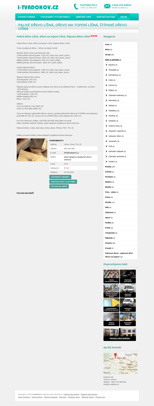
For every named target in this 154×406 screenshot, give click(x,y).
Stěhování (62, 397)
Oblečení (110, 212)
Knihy (109, 228)
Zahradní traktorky (118, 95)
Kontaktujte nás (106, 17)
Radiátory (114, 110)
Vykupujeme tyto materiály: (56, 17)
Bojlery (113, 90)
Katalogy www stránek (89, 394)
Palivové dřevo (37, 397)
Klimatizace (115, 75)
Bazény (113, 65)
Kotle (112, 80)
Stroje (109, 54)
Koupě (109, 248)
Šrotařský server (74, 397)
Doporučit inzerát (60, 177)
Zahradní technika (117, 156)
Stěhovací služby (87, 397)
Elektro (109, 182)
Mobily (109, 187)
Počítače (110, 177)
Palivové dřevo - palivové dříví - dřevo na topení (119, 255)
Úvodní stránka (26, 17)
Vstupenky (111, 233)
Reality (110, 167)
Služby (110, 202)
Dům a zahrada (113, 60)
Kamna (113, 85)
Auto (108, 44)
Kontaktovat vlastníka (63, 181)
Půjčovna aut (100, 397)
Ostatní (113, 161)
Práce (109, 197)
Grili (111, 146)
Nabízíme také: (83, 17)
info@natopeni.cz (71, 153)
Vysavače (114, 141)
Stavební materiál (117, 131)
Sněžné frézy (115, 126)
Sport (109, 217)
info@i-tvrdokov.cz (120, 7)
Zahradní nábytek (117, 151)
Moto (108, 49)
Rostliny (113, 116)
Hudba (109, 223)
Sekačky (113, 121)
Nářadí (113, 105)
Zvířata (109, 172)
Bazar (124, 17)
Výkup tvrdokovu (24, 397)
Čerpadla (114, 70)
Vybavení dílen (116, 136)
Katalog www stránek (71, 394)
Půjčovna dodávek (51, 397)
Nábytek (110, 238)
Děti (108, 207)
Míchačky (114, 100)
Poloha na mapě (59, 186)
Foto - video (111, 192)
